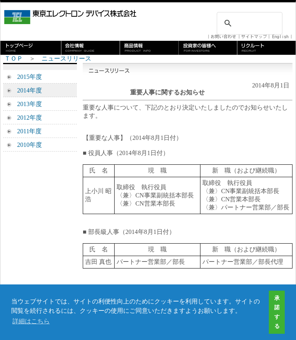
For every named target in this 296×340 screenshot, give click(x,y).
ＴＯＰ (13, 58)
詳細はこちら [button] (31, 321)
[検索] (248, 23)
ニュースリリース (66, 58)
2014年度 (26, 90)
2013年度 (26, 104)
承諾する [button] (277, 312)
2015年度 (26, 76)
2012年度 (26, 117)
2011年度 (26, 131)
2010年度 (26, 144)
